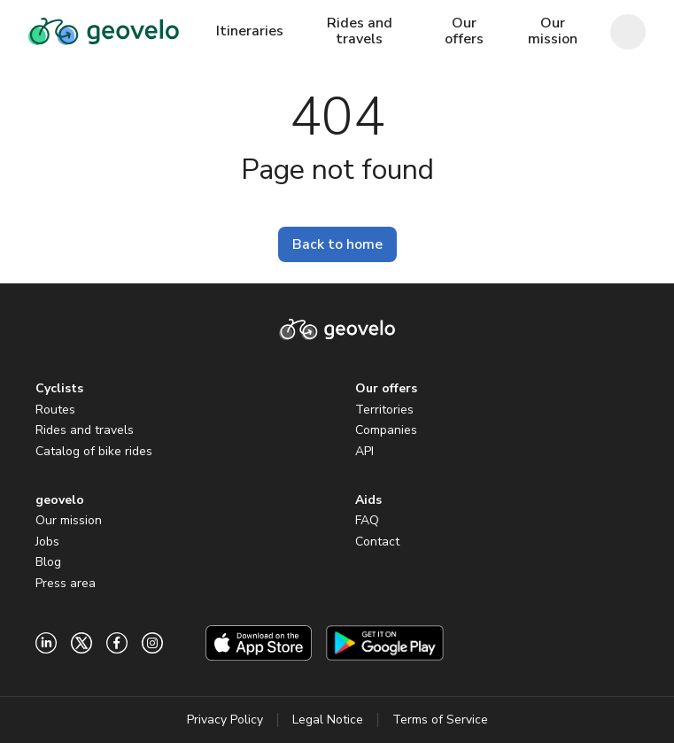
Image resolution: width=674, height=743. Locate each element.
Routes (55, 409)
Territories (384, 409)
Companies (386, 430)
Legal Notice (327, 719)
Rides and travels (84, 430)
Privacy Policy (225, 719)
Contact (377, 541)
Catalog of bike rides (93, 451)
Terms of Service (440, 719)
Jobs (47, 541)
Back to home (337, 244)
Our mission (68, 520)
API (364, 451)
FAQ (367, 520)
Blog (48, 562)
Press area (65, 583)
